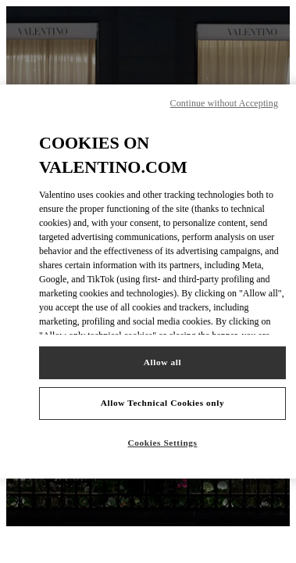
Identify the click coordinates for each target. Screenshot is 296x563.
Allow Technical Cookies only (162, 402)
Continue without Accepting (224, 103)
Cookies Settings (162, 442)
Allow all (162, 362)
